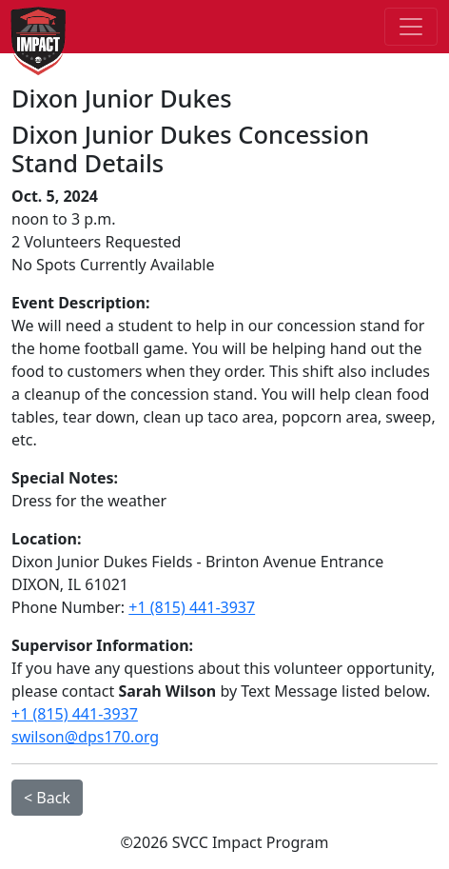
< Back (47, 797)
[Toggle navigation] (411, 27)
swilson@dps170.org (85, 736)
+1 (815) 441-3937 (191, 607)
